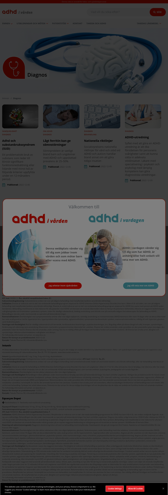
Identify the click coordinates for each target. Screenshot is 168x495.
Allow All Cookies (135, 491)
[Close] (163, 491)
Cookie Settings (115, 491)
